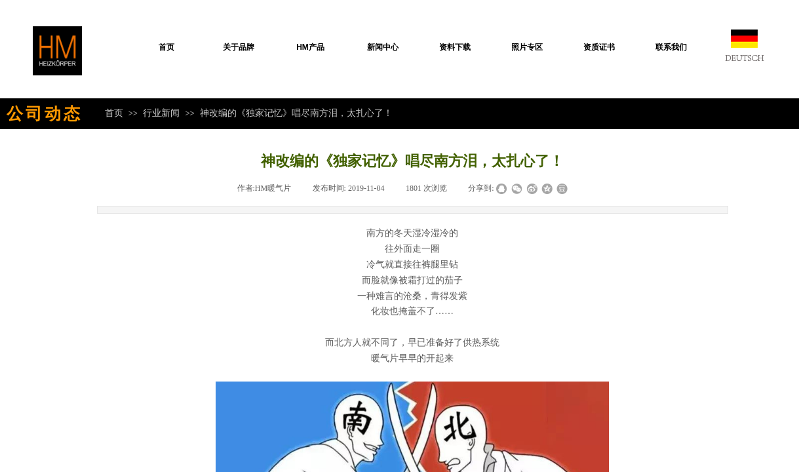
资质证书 (599, 47)
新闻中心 (383, 47)
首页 (166, 47)
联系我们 (671, 47)
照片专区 (527, 47)
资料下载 (455, 47)
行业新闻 (161, 113)
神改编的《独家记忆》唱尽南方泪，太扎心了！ (296, 113)
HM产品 (310, 47)
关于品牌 (238, 47)
